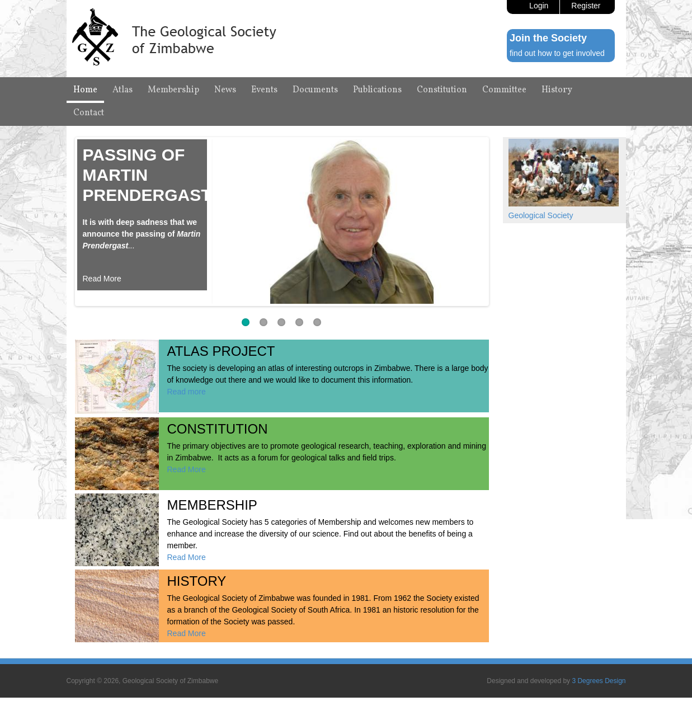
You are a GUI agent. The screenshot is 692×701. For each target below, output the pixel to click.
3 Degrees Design (598, 681)
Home (85, 90)
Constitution (442, 90)
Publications (377, 90)
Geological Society (541, 215)
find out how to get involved (557, 53)
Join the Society (548, 38)
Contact (88, 113)
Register (585, 5)
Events (264, 90)
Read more (186, 391)
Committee (504, 90)
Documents (315, 90)
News (225, 90)
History (557, 90)
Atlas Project (221, 351)
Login (538, 5)
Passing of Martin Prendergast (147, 174)
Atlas (122, 90)
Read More (102, 278)
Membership (173, 90)
